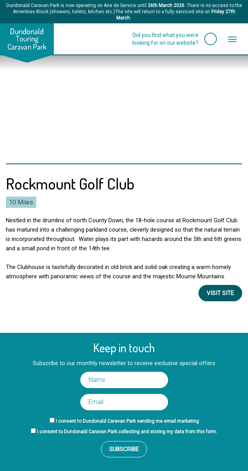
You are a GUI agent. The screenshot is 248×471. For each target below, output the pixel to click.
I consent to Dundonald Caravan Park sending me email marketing (127, 421)
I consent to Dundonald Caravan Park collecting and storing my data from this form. (127, 431)
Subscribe (124, 449)
